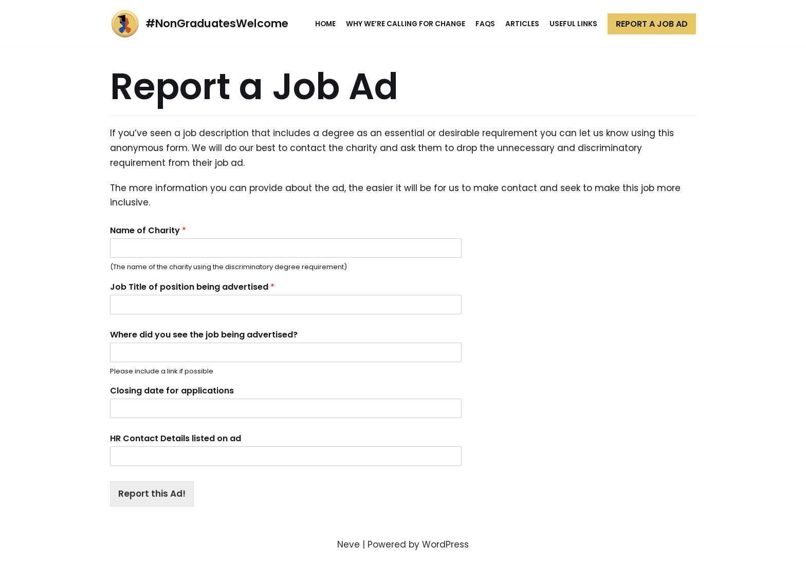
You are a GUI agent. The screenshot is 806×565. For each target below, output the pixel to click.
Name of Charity (148, 230)
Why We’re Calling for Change (405, 24)
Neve (348, 544)
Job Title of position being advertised (192, 287)
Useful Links (573, 24)
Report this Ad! (152, 493)
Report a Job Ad (652, 24)
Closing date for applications (172, 391)
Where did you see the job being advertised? (204, 335)
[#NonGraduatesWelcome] (199, 24)
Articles (522, 24)
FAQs (485, 24)
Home (325, 24)
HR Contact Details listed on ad (175, 439)
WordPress (445, 544)
